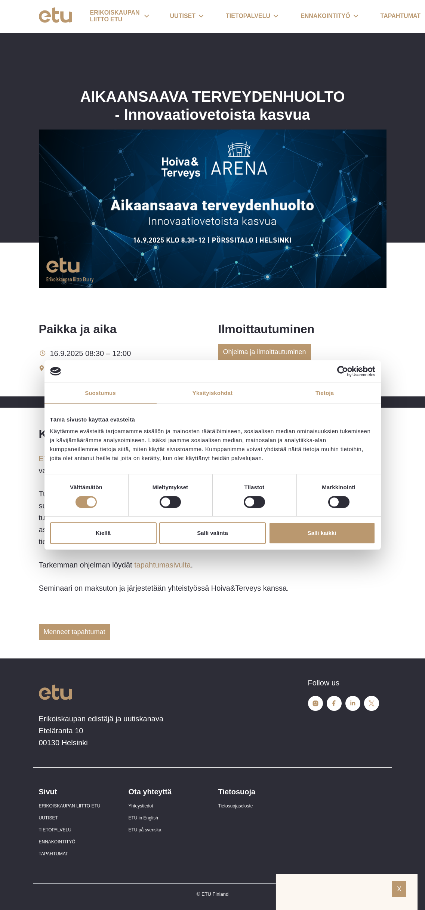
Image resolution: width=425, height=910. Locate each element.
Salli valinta (212, 533)
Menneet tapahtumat (74, 632)
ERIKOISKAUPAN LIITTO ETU (70, 806)
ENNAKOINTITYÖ (57, 841)
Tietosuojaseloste (235, 806)
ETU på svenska (145, 830)
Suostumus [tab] (100, 393)
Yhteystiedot (141, 806)
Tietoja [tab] (324, 393)
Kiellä (103, 533)
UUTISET (48, 818)
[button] (120, 16)
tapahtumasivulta (162, 565)
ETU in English (143, 818)
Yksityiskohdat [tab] (212, 393)
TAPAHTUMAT (53, 853)
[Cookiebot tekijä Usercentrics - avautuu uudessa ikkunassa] (342, 371)
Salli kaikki (322, 533)
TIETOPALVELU (55, 830)
